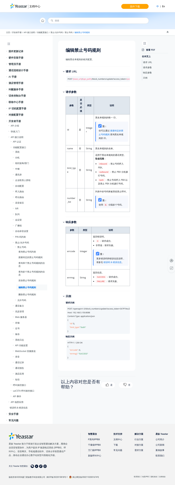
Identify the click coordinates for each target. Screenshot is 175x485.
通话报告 (19, 368)
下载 (115, 445)
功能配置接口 (42, 32)
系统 (17, 151)
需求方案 (139, 450)
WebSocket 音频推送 (25, 351)
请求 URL (147, 62)
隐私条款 (154, 477)
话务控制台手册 (17, 95)
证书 (17, 328)
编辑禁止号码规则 (82, 32)
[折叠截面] (168, 32)
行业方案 (139, 439)
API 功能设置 (21, 345)
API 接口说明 (29, 32)
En (163, 6)
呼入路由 (19, 191)
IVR (16, 208)
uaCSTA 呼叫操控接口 (23, 390)
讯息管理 (19, 311)
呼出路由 (19, 197)
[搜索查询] (98, 21)
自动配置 (19, 185)
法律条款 (162, 477)
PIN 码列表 (20, 236)
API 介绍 (15, 125)
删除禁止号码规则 (27, 294)
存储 (17, 322)
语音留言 (19, 202)
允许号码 (21, 300)
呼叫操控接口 (19, 385)
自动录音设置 (21, 231)
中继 (17, 168)
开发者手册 (17, 32)
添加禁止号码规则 (27, 280)
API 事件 (17, 396)
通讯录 (18, 174)
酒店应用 (19, 373)
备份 (17, 334)
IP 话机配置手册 (17, 108)
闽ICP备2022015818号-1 (57, 477)
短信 (17, 379)
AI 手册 (13, 76)
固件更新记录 (16, 51)
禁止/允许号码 (57, 32)
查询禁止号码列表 (27, 251)
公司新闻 (160, 445)
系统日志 (19, 339)
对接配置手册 (16, 114)
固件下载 (135, 6)
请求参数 (147, 67)
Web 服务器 (21, 317)
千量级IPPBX (94, 445)
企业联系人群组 (22, 180)
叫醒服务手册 (16, 89)
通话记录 (19, 362)
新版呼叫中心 (94, 455)
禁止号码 (68, 32)
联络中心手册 (16, 102)
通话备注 (19, 305)
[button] (7, 51)
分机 (17, 157)
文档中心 (34, 6)
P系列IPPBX (94, 439)
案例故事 (160, 450)
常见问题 (13, 420)
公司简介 (160, 439)
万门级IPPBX (94, 450)
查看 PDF (150, 49)
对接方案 (139, 445)
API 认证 (17, 141)
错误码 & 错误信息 (19, 407)
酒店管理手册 (16, 83)
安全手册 (13, 414)
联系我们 (160, 455)
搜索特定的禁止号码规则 (30, 257)
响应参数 (147, 72)
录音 (17, 356)
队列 (17, 214)
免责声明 (145, 477)
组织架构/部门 (22, 163)
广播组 (18, 225)
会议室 (18, 219)
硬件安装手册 (16, 57)
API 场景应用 (17, 402)
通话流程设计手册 (18, 70)
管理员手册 (15, 64)
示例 (145, 77)
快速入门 (15, 131)
